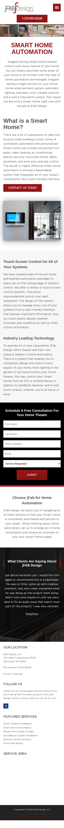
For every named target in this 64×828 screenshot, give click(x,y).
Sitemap (18, 674)
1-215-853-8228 (32, 18)
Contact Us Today (22, 188)
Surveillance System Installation (20, 736)
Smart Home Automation (17, 728)
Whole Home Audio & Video (18, 732)
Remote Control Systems (17, 739)
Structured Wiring (13, 743)
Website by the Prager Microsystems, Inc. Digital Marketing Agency (32, 815)
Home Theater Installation (17, 724)
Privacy (7, 674)
